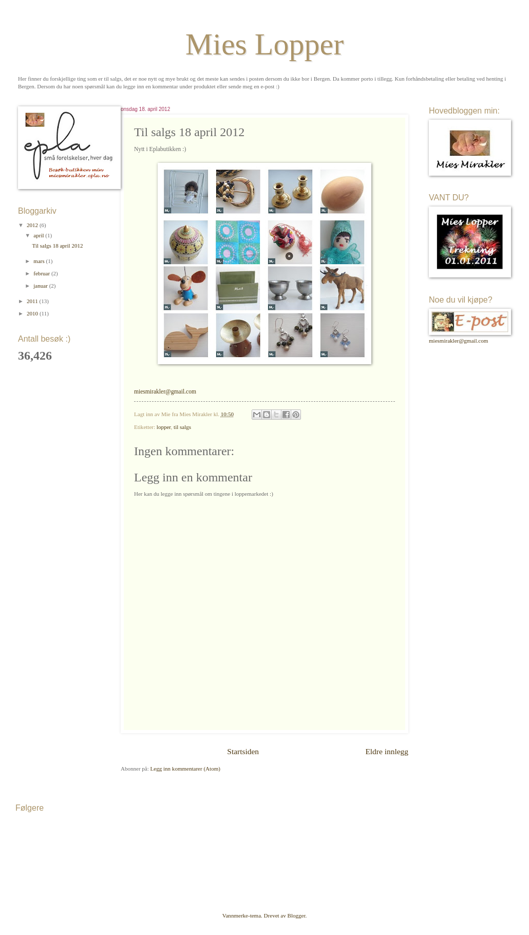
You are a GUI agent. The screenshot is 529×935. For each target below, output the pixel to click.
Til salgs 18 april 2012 (57, 245)
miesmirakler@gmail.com (165, 391)
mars (39, 261)
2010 (33, 313)
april (39, 235)
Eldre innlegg (386, 751)
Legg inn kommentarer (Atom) (185, 768)
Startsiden (243, 751)
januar (41, 286)
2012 (33, 225)
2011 (33, 301)
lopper (164, 427)
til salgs (182, 427)
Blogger (297, 915)
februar (42, 273)
